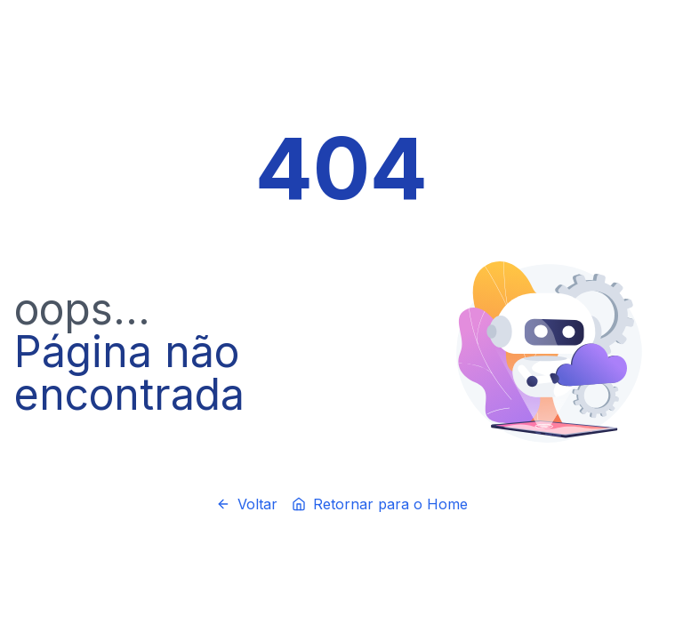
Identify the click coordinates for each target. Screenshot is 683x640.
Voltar (246, 504)
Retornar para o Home (380, 504)
